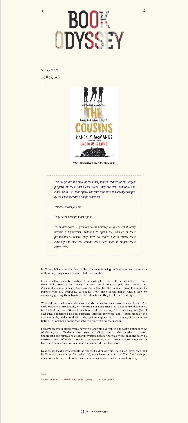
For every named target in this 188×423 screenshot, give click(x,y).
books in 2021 (56, 379)
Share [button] (44, 374)
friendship (77, 379)
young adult (108, 379)
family (67, 379)
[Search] (144, 10)
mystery (88, 379)
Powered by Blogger (94, 411)
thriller (97, 379)
